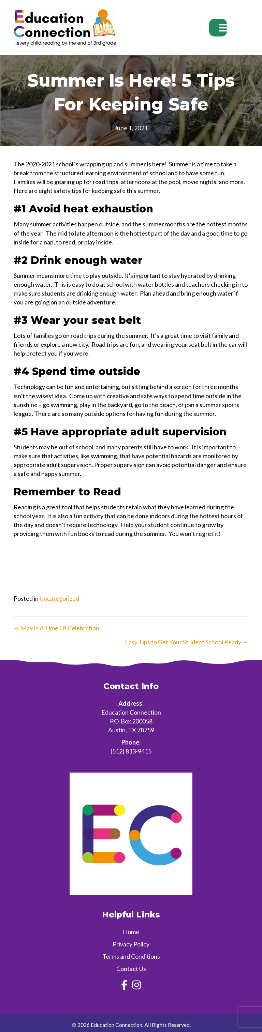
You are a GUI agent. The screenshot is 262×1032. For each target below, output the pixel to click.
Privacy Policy (131, 944)
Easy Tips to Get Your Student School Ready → (186, 642)
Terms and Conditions (131, 956)
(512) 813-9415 (131, 751)
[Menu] (218, 27)
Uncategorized (59, 598)
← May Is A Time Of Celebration (56, 628)
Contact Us (131, 968)
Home (131, 932)
